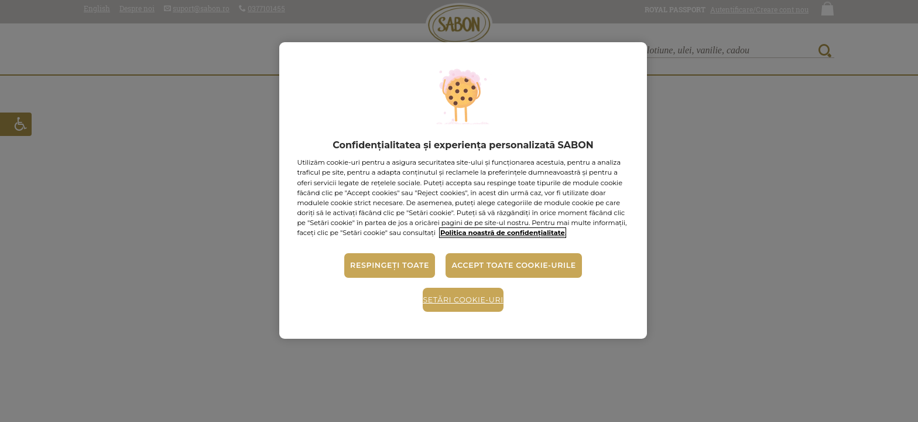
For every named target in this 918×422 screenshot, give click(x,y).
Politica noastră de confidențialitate (502, 233)
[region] (462, 190)
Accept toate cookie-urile (513, 265)
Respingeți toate (389, 265)
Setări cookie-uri (463, 299)
